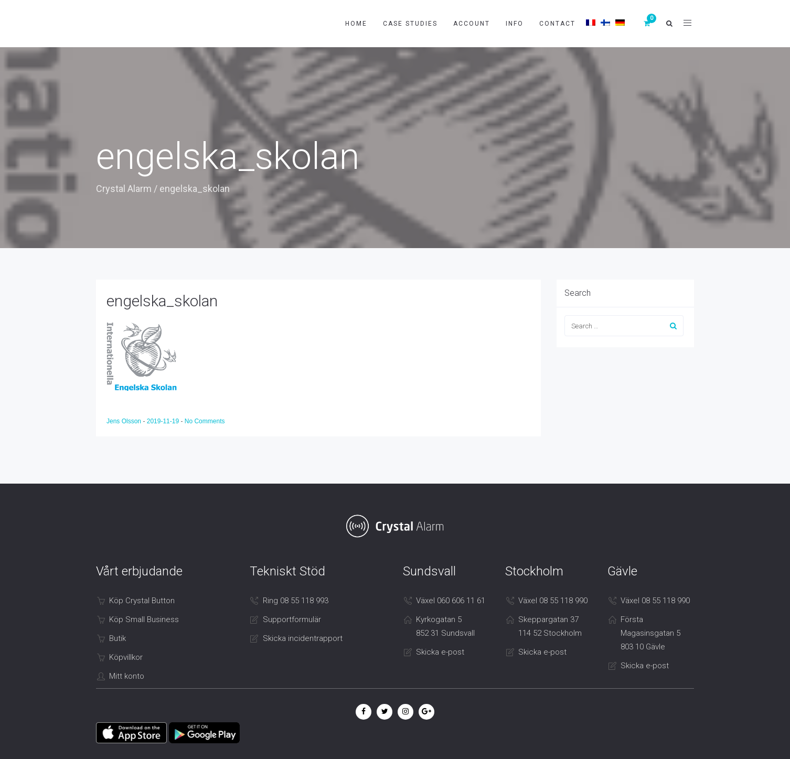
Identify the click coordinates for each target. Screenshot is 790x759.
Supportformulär (292, 619)
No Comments (205, 421)
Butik (117, 638)
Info (515, 23)
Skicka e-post (440, 652)
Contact (557, 23)
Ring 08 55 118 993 (295, 600)
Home (356, 23)
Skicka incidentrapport (303, 638)
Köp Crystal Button (142, 600)
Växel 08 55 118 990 (553, 600)
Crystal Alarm (124, 188)
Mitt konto (126, 676)
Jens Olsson (124, 421)
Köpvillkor (126, 657)
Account (471, 23)
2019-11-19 (164, 421)
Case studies (410, 23)
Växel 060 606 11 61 (450, 600)
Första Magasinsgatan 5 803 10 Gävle (650, 633)
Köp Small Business (144, 619)
